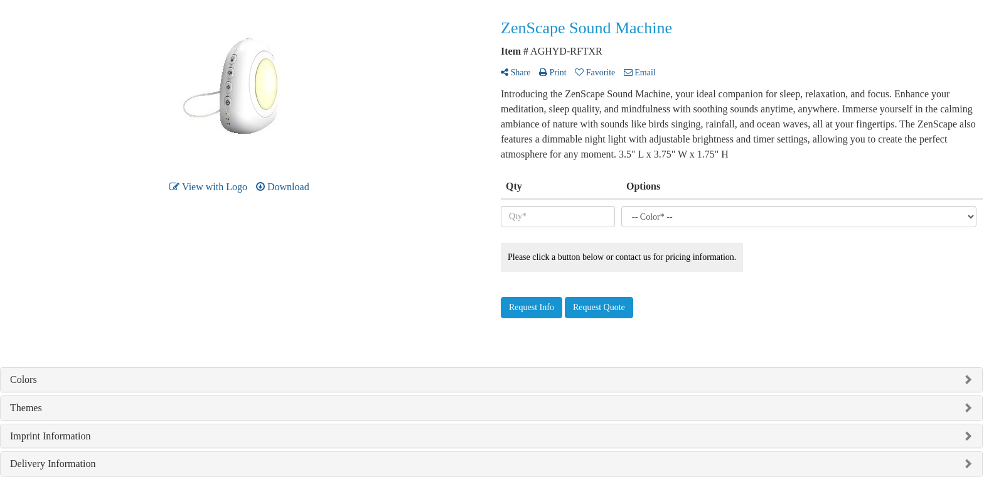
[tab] (491, 380)
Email (640, 72)
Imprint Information (50, 436)
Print (553, 72)
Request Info (531, 307)
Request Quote (599, 307)
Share (515, 72)
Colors (23, 379)
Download (282, 186)
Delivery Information (52, 463)
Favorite (595, 72)
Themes (26, 407)
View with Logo (208, 186)
